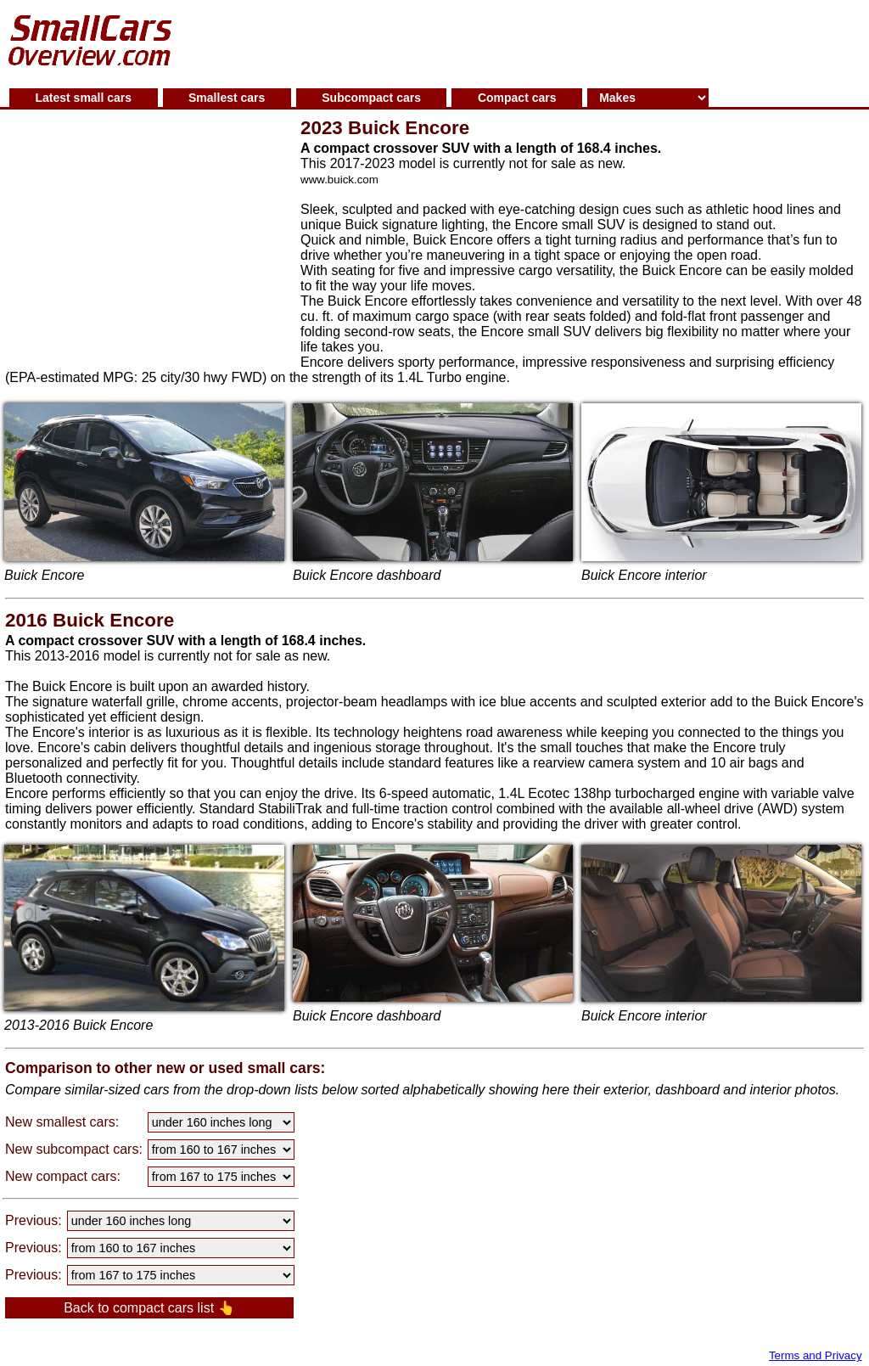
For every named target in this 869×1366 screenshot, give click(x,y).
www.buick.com (339, 179)
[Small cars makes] (648, 97)
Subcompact (371, 97)
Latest (83, 97)
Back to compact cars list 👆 (149, 1308)
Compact (517, 97)
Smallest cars (226, 97)
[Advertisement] (528, 41)
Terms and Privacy (815, 1355)
